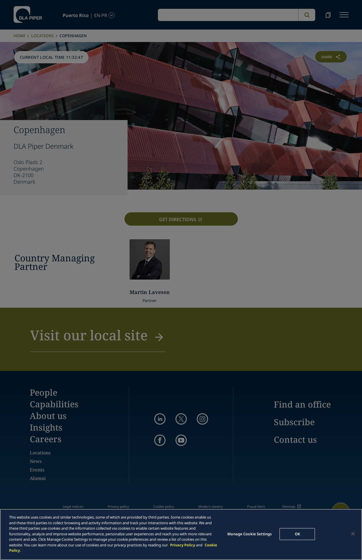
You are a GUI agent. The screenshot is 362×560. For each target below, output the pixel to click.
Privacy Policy (182, 545)
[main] (181, 534)
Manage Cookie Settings (249, 533)
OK (297, 533)
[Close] (353, 534)
